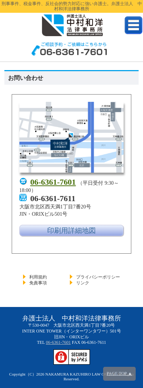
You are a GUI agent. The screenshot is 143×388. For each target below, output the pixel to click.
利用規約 (38, 277)
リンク (82, 282)
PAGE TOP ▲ (119, 373)
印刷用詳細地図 (71, 230)
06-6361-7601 (53, 182)
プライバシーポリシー (98, 277)
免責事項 (38, 282)
